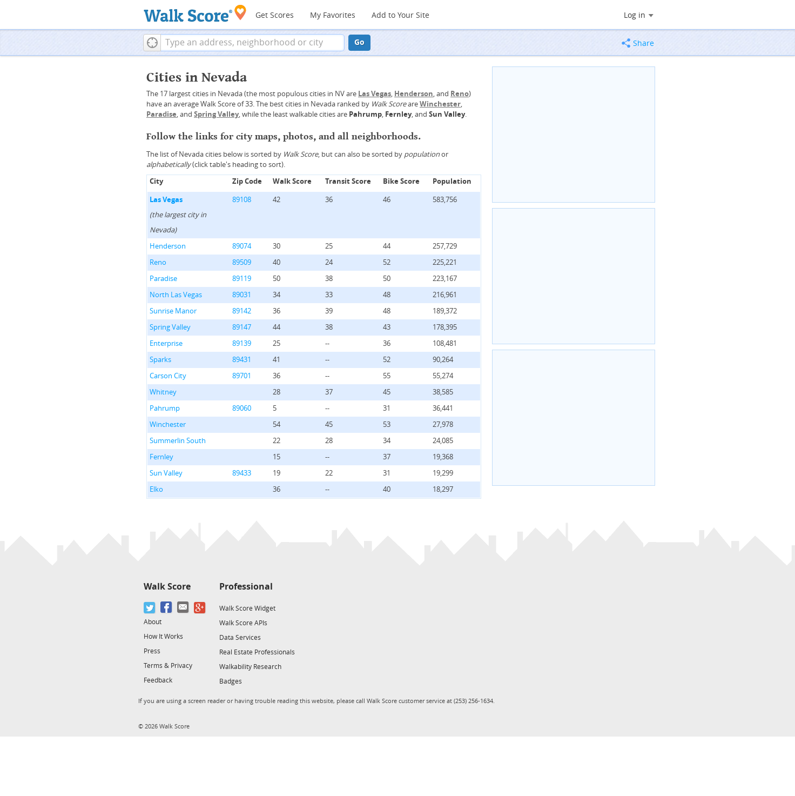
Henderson (168, 246)
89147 (241, 327)
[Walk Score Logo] (195, 13)
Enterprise (166, 343)
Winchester (168, 424)
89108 (241, 200)
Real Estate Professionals (257, 652)
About (152, 622)
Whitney (163, 392)
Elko (156, 489)
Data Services (240, 637)
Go (359, 42)
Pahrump (165, 408)
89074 (241, 246)
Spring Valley (170, 327)
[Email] (183, 607)
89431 (241, 360)
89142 (241, 311)
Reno (158, 262)
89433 (241, 473)
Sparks (160, 360)
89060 (241, 408)
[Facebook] (166, 607)
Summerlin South (178, 441)
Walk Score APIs (243, 623)
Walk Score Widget (247, 608)
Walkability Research (250, 667)
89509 (241, 262)
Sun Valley (166, 473)
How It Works (163, 636)
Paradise (163, 279)
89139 (241, 343)
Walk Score (167, 586)
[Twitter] (150, 607)
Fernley (161, 457)
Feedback (158, 680)
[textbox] (252, 42)
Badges (230, 681)
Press (152, 651)
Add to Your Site (400, 15)
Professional (246, 586)
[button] (152, 42)
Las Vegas (166, 200)
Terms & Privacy (168, 666)
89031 (241, 295)
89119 (241, 279)
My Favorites (332, 15)
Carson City (168, 376)
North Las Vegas (176, 295)
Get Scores (274, 15)
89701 (241, 376)
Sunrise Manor (173, 311)
